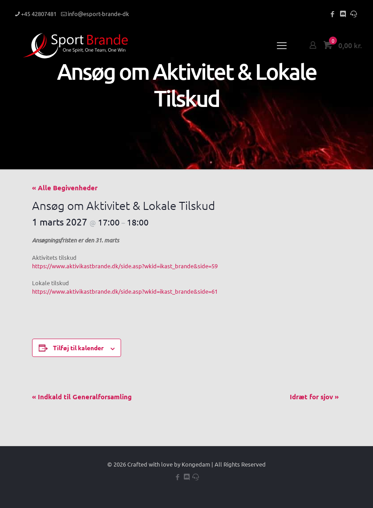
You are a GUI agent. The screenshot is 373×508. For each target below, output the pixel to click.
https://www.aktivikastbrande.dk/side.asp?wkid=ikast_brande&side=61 (125, 291)
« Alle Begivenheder (64, 187)
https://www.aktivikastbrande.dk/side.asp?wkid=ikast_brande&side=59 (125, 266)
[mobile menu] (281, 45)
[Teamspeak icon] (353, 13)
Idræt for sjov (314, 396)
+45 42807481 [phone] (39, 13)
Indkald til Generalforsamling (82, 396)
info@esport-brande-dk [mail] (98, 13)
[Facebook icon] (332, 13)
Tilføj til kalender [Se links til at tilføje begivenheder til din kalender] (78, 348)
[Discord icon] (343, 13)
